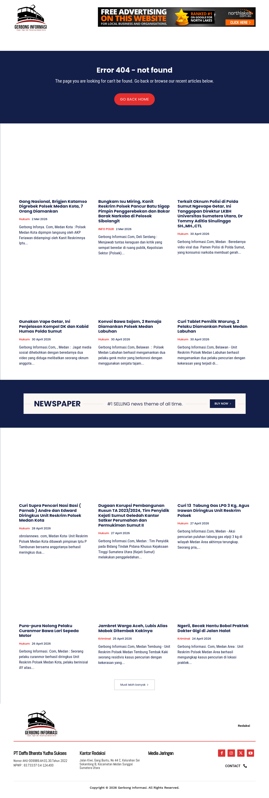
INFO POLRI (106, 232)
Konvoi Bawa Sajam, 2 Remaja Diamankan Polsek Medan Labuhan (129, 329)
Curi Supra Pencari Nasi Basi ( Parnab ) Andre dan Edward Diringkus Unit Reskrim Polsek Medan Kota (50, 516)
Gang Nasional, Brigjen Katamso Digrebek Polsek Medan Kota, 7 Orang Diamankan (53, 209)
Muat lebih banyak (134, 688)
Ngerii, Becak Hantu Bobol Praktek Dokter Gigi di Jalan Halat (213, 631)
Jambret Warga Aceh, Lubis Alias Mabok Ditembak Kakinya (133, 631)
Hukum (24, 222)
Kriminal (104, 642)
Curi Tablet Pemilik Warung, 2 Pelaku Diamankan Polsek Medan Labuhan (212, 329)
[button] (250, 40)
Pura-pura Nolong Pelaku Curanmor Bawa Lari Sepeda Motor (49, 633)
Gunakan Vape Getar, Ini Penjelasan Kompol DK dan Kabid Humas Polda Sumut (54, 329)
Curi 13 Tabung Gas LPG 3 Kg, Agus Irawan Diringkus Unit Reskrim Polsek (213, 513)
